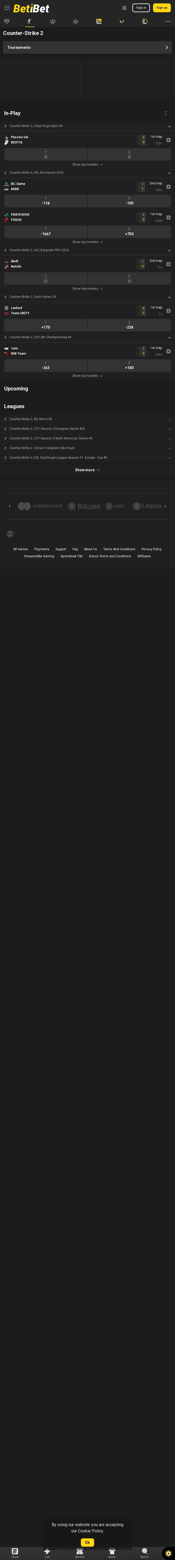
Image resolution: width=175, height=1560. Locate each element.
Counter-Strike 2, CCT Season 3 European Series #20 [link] (47, 429)
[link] (31, 8)
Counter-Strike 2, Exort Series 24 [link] (32, 297)
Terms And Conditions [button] (119, 549)
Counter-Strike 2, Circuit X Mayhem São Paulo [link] (42, 448)
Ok (87, 1542)
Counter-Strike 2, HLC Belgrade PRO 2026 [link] (39, 250)
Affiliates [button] (143, 556)
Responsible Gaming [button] (39, 556)
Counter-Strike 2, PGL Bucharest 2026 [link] (36, 172)
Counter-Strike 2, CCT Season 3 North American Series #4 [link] (50, 438)
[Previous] (10, 506)
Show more (87, 470)
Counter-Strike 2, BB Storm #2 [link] (30, 419)
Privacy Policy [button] (151, 549)
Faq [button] (75, 549)
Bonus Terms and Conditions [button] (110, 556)
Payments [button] (41, 549)
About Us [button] (90, 549)
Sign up (161, 7)
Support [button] (61, 549)
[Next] (165, 506)
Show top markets (87, 164)
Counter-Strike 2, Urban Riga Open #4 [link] (36, 126)
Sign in (141, 7)
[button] (87, 126)
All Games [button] (20, 549)
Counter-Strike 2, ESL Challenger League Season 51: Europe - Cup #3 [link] (58, 457)
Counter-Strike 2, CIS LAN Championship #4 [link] (40, 337)
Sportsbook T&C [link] (72, 556)
